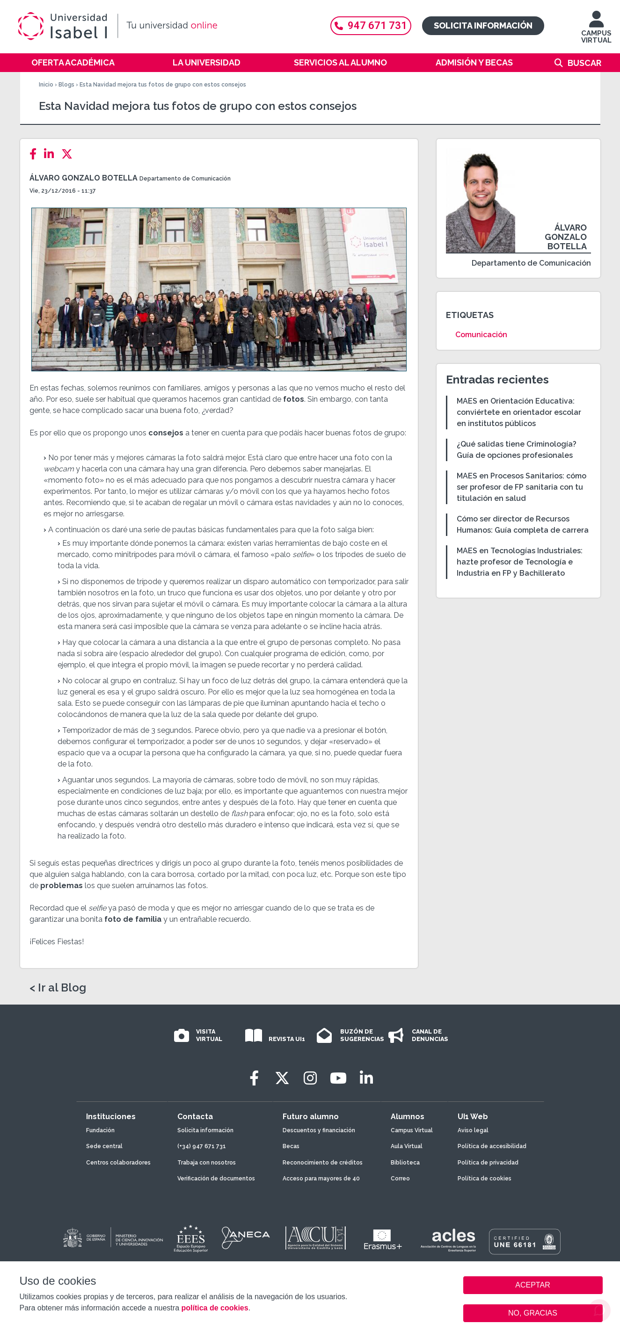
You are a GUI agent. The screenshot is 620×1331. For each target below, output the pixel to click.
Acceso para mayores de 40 (321, 1178)
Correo (400, 1178)
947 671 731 (371, 25)
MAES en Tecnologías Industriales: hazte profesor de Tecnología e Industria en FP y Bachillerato (520, 562)
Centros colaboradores (118, 1162)
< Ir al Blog (57, 987)
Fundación (100, 1130)
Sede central (104, 1146)
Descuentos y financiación (319, 1130)
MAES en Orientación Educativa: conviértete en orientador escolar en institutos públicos (519, 412)
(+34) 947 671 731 (201, 1146)
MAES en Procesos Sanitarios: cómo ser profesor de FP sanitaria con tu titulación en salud (521, 487)
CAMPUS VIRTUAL (596, 31)
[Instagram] (310, 1078)
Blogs (66, 84)
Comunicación (481, 334)
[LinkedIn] (51, 154)
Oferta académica (73, 62)
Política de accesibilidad (492, 1146)
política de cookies (214, 1308)
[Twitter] (69, 154)
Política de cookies (484, 1178)
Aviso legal (473, 1130)
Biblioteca (405, 1162)
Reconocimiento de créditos (323, 1162)
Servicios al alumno (340, 62)
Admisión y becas (474, 62)
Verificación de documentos (216, 1178)
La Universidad (207, 62)
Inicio (46, 84)
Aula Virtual (407, 1146)
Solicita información (483, 25)
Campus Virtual (412, 1130)
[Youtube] (338, 1078)
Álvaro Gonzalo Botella (83, 178)
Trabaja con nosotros (206, 1162)
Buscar (584, 63)
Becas (291, 1146)
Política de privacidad (488, 1162)
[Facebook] (35, 154)
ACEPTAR (533, 1285)
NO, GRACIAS (532, 1313)
